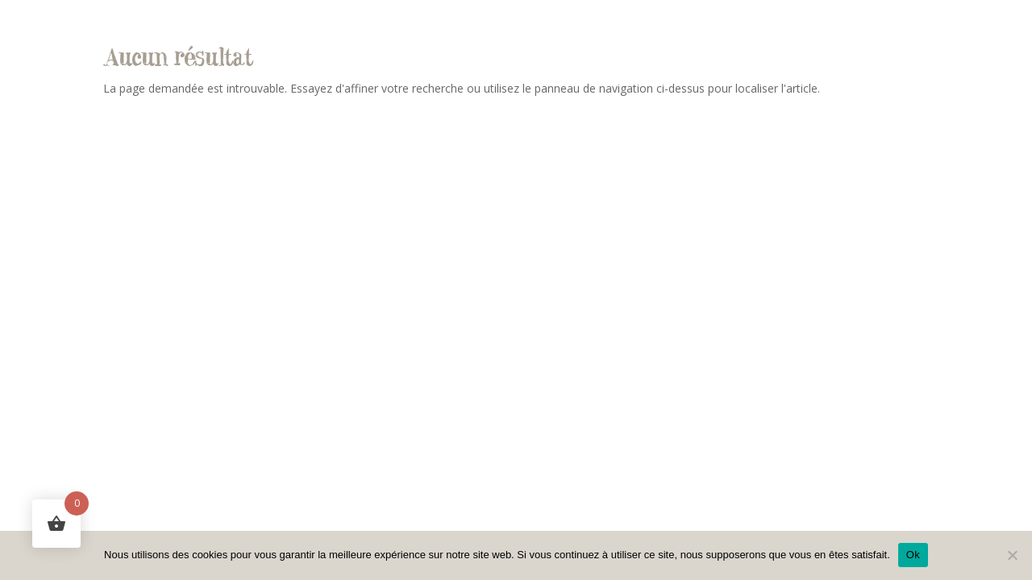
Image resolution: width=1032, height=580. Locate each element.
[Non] (1012, 555)
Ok (913, 555)
